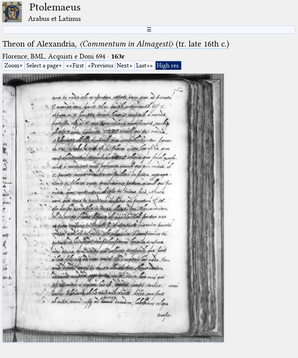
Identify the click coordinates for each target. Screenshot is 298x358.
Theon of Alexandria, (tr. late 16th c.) (115, 43)
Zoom (11, 65)
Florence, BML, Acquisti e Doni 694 (53, 56)
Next (123, 65)
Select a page (42, 65)
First (78, 65)
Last (141, 65)
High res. (168, 65)
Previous (102, 65)
